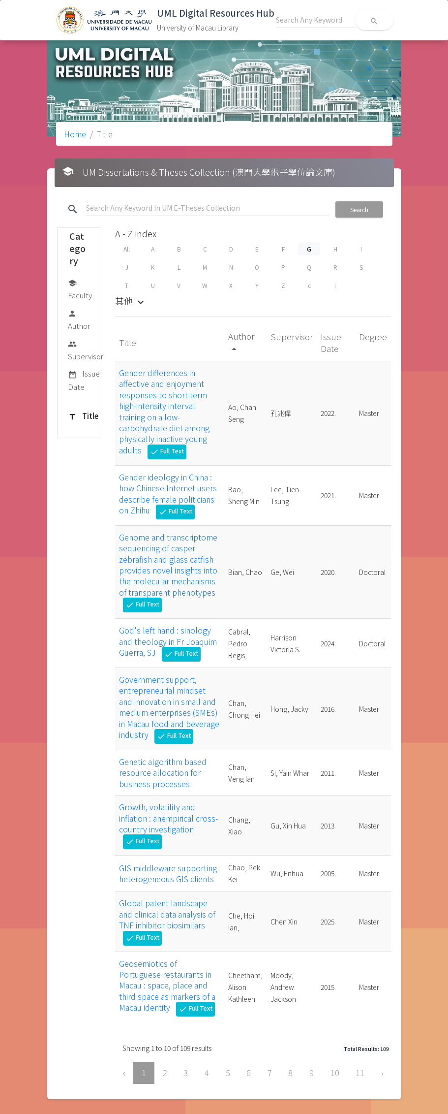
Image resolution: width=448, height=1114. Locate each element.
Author (79, 319)
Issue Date (84, 380)
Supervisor (85, 349)
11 (360, 1073)
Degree (373, 336)
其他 (131, 300)
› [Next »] (382, 1073)
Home (75, 134)
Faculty (80, 288)
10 (334, 1073)
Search (359, 209)
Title (83, 416)
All (126, 249)
